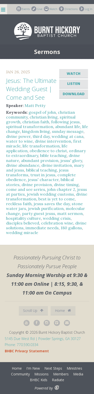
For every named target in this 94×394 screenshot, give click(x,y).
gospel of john (42, 112)
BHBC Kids (38, 379)
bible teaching (53, 155)
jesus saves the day (52, 203)
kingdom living (36, 131)
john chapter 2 (61, 189)
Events (23, 8)
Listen (73, 83)
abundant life (67, 126)
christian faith (35, 121)
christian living (44, 117)
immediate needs (42, 227)
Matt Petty (35, 105)
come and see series (25, 189)
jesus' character (43, 179)
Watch (51, 8)
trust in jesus (42, 174)
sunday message (67, 131)
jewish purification (46, 208)
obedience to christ (48, 150)
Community (20, 374)
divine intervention (53, 141)
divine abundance (22, 165)
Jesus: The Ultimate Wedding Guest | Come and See (31, 88)
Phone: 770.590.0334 (21, 344)
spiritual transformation (29, 126)
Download (73, 93)
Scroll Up (33, 310)
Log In (86, 8)
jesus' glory (71, 160)
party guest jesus (38, 213)
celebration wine (57, 223)
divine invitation (56, 165)
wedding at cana (67, 136)
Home (63, 310)
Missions (41, 374)
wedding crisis (57, 218)
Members (61, 374)
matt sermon (70, 213)
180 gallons (71, 227)
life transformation (41, 145)
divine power (18, 136)
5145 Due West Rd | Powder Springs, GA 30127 (43, 338)
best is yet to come (56, 198)
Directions (68, 8)
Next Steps (53, 368)
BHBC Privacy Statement (27, 351)
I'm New (33, 368)
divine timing (66, 184)
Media (78, 374)
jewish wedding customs (50, 194)
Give (36, 8)
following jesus (65, 121)
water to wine (19, 141)
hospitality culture (23, 218)
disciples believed (22, 223)
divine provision (37, 184)
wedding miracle (22, 232)
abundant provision (39, 160)
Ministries (74, 368)
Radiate (58, 379)
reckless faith (19, 203)
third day (41, 136)
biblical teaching (41, 170)
